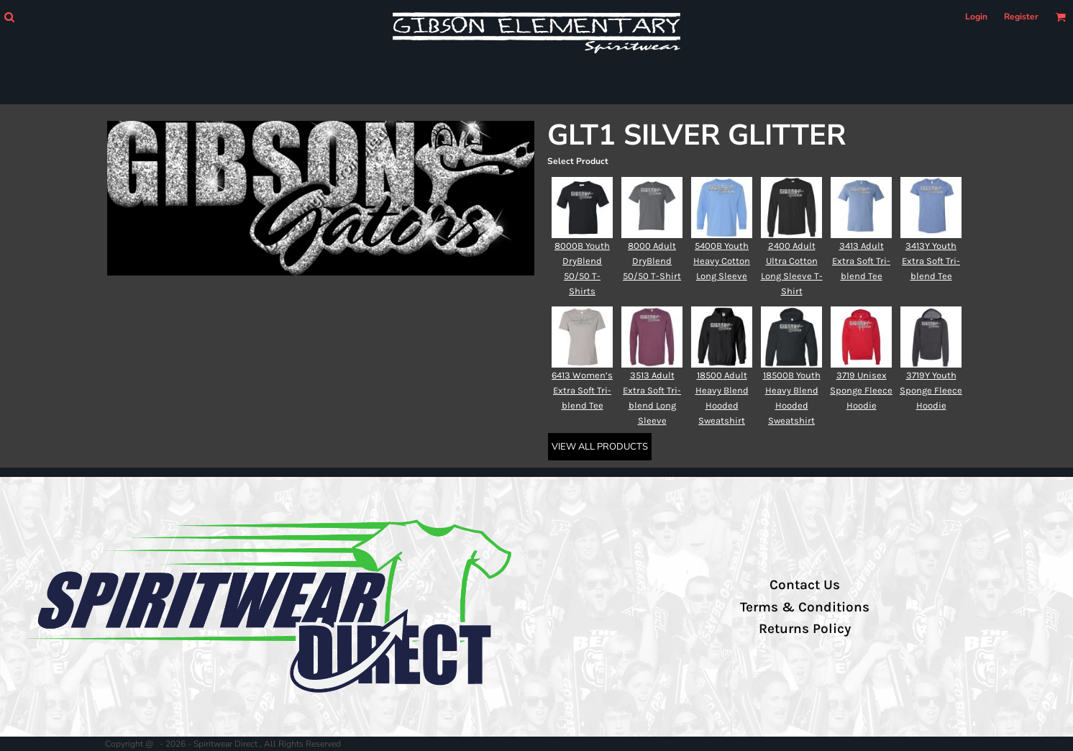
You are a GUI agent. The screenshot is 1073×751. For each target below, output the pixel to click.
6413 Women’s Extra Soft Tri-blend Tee (582, 390)
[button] (9, 17)
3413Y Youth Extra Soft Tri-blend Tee (931, 260)
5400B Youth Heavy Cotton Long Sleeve (721, 260)
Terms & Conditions (804, 607)
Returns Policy (805, 629)
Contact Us (805, 585)
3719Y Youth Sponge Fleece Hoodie (931, 390)
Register (1021, 16)
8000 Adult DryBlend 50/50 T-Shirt (652, 260)
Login (976, 16)
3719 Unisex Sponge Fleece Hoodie (861, 390)
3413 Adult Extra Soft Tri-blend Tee (861, 260)
